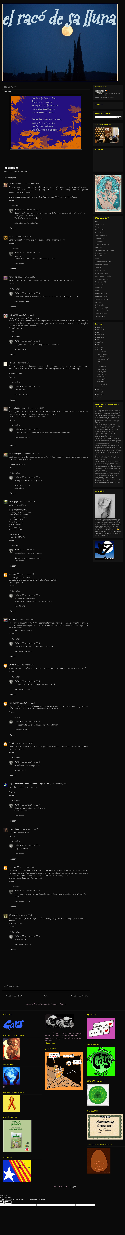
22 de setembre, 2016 (30, 184)
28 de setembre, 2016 (29, 829)
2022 (98, 337)
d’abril (100, 376)
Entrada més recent (13, 995)
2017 (98, 347)
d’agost (100, 367)
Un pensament (99, 314)
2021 (98, 340)
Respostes (16, 205)
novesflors (13, 277)
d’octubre (101, 357)
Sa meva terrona (100, 299)
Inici (46, 995)
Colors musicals (100, 236)
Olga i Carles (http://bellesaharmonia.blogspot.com (29, 784)
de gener (101, 384)
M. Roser (12, 315)
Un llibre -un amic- (101, 311)
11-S (99, 364)
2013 (98, 392)
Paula (17, 210)
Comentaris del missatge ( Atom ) (52, 1004)
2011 (98, 397)
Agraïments (99, 224)
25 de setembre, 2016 (25, 665)
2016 (98, 349)
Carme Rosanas (15, 184)
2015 (98, 387)
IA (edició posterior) (101, 262)
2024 (98, 332)
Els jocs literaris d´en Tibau (103, 250)
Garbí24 (12, 743)
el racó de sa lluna (58, 18)
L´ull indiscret (14, 171)
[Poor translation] (8, 1202)
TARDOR (100, 361)
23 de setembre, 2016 (21, 363)
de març (101, 379)
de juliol (100, 369)
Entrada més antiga (78, 995)
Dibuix (97, 247)
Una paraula (99, 317)
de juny (100, 372)
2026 (98, 327)
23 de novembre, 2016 (31, 210)
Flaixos (97, 256)
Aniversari (98, 227)
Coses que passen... (101, 244)
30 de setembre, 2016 (25, 867)
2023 (98, 335)
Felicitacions (99, 253)
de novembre (102, 354)
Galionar (12, 619)
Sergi (11, 236)
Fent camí (13, 703)
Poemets (24, 171)
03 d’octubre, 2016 (24, 915)
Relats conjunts (100, 293)
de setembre (102, 359)
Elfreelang (13, 915)
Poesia (97, 288)
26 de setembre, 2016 (58, 784)
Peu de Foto (99, 282)
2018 (98, 345)
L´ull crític (98, 270)
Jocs (96, 267)
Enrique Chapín (15, 454)
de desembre (102, 352)
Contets (97, 241)
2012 (98, 394)
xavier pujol (13, 501)
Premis (97, 291)
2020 (98, 342)
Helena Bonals (14, 829)
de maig (101, 374)
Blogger (73, 1187)
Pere (10, 363)
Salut (96, 302)
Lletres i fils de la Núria (102, 276)
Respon (12, 200)
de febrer (101, 381)
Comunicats (99, 239)
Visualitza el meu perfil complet (104, 97)
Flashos (97, 259)
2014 (98, 390)
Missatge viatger (100, 279)
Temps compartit (100, 308)
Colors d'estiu (99, 233)
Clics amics (98, 230)
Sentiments (98, 305)
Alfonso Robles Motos (17, 408)
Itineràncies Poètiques (102, 265)
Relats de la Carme (101, 296)
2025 (98, 330)
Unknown (12, 574)
